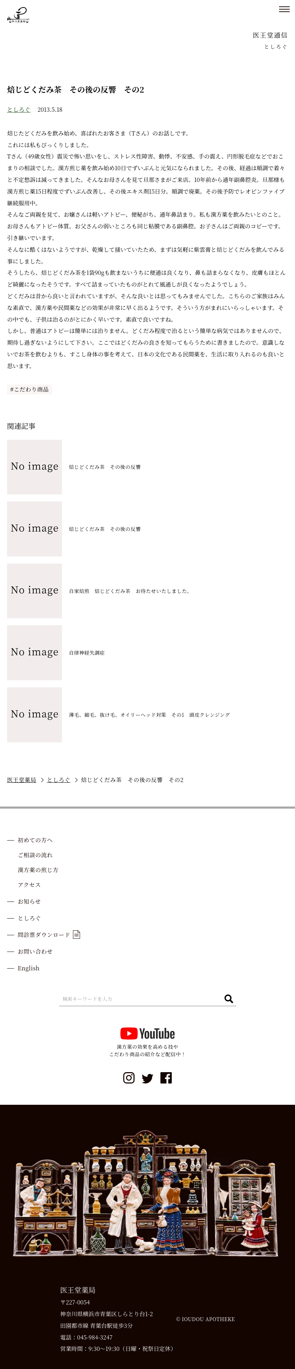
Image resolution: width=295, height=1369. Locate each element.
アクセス (29, 885)
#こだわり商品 (29, 389)
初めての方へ (35, 840)
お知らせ (29, 901)
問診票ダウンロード (49, 934)
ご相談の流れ (35, 855)
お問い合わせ (35, 951)
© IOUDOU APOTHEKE (205, 1319)
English (29, 968)
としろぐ (18, 109)
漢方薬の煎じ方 (38, 870)
